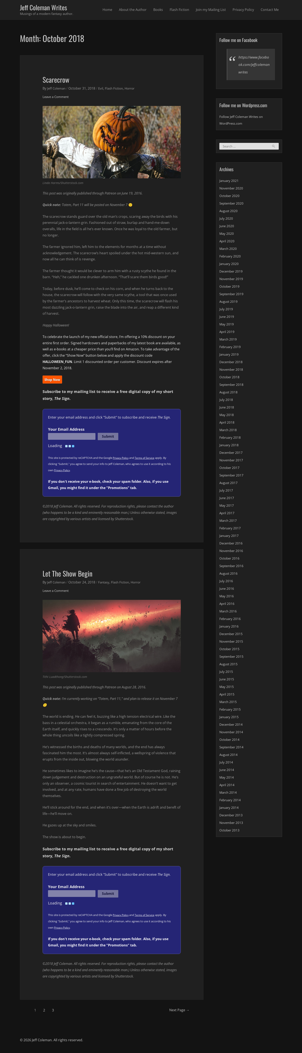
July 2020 (226, 219)
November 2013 (232, 823)
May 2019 (226, 325)
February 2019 (230, 348)
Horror (133, 89)
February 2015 (230, 710)
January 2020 (229, 264)
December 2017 (231, 453)
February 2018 (230, 438)
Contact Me (270, 10)
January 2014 (229, 808)
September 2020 (232, 204)
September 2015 (232, 657)
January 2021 (229, 181)
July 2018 (226, 400)
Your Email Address (66, 430)
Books (158, 10)
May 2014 (226, 778)
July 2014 (226, 763)
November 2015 (232, 642)
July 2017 (226, 491)
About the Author (133, 10)
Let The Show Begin (72, 573)
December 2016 (231, 544)
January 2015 (229, 718)
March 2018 (228, 431)
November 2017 (232, 461)
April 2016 (227, 604)
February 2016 (230, 619)
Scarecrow (58, 79)
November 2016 (232, 551)
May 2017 (226, 506)
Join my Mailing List (211, 10)
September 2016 (232, 567)
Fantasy (106, 583)
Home (107, 10)
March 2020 (228, 249)
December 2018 (231, 363)
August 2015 (229, 665)
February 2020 (230, 257)
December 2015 (231, 635)
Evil (102, 89)
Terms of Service (146, 458)
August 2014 (229, 755)
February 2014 (230, 801)
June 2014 (227, 771)
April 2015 (227, 695)
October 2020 (230, 196)
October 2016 (230, 559)
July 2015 (226, 672)
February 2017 (230, 529)
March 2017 (228, 521)
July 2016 (226, 582)
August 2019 (229, 302)
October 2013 (230, 831)
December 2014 (231, 725)
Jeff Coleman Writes (46, 7)
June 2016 (227, 589)
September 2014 (232, 748)
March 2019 (228, 340)
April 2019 (227, 332)
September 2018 (232, 385)
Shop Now (52, 380)
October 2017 (230, 468)
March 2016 (228, 612)
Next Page (176, 1011)
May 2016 (226, 597)
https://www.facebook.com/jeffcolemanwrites (253, 65)
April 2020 (227, 242)
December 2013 (231, 816)
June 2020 (227, 227)
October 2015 (230, 650)
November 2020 (232, 189)
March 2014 (228, 793)
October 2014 (230, 740)
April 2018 (227, 423)
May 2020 (226, 234)
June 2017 (227, 499)
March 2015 (228, 703)
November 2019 (232, 280)
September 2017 (232, 476)
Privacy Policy (243, 10)
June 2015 (227, 680)
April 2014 (227, 786)
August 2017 (229, 483)
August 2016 (229, 574)
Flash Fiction (179, 10)
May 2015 (226, 687)
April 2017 (227, 514)
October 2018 (230, 378)
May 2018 (226, 416)
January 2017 (229, 536)
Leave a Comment (57, 97)
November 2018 (232, 370)
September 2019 (232, 295)
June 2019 (227, 317)
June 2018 (227, 408)
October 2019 (230, 287)
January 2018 (229, 446)
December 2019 (231, 272)
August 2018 (229, 393)
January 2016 (229, 627)
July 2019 (226, 310)
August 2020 (229, 212)
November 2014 (232, 733)
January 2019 (229, 355)
